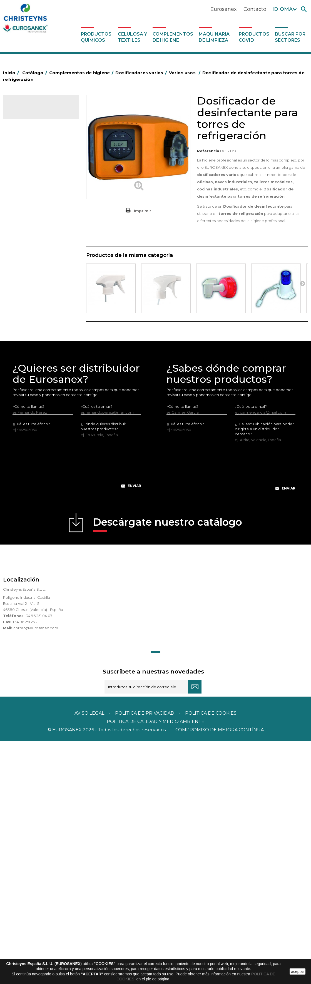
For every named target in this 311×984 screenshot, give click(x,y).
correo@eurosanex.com (35, 871)
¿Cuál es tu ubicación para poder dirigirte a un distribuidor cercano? (264, 672)
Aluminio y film (26, 174)
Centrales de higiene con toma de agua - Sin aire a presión (40, 440)
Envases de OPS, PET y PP (37, 251)
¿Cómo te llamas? (28, 649)
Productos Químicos (96, 37)
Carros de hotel (27, 216)
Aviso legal (89, 956)
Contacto (254, 9)
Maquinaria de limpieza (214, 37)
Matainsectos (25, 311)
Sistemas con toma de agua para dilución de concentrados (43, 480)
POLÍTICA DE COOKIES (211, 956)
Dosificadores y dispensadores (41, 388)
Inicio (12, 72)
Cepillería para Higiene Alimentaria (33, 272)
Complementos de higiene (173, 37)
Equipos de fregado (31, 242)
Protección (23, 336)
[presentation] (76, 710)
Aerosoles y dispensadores (38, 165)
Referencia (208, 151)
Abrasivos (22, 156)
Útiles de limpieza (29, 371)
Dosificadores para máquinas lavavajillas (34, 419)
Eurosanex (223, 9)
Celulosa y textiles (132, 37)
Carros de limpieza (30, 225)
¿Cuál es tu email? (97, 649)
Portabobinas (26, 328)
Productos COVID (254, 37)
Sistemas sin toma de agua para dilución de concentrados (43, 462)
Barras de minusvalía (32, 182)
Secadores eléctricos (33, 362)
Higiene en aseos (29, 302)
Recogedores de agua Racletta (33, 349)
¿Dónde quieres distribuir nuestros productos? (103, 669)
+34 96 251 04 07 (38, 858)
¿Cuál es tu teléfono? (31, 667)
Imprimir (142, 210)
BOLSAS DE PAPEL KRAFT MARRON (36, 203)
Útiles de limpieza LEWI (34, 379)
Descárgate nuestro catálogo (167, 767)
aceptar (297, 971)
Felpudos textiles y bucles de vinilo (38, 289)
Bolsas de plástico (30, 191)
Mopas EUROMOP (30, 319)
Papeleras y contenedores (37, 234)
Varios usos (28, 406)
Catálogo (29, 111)
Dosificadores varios (32, 396)
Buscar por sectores (290, 37)
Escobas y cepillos (30, 259)
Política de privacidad (144, 956)
